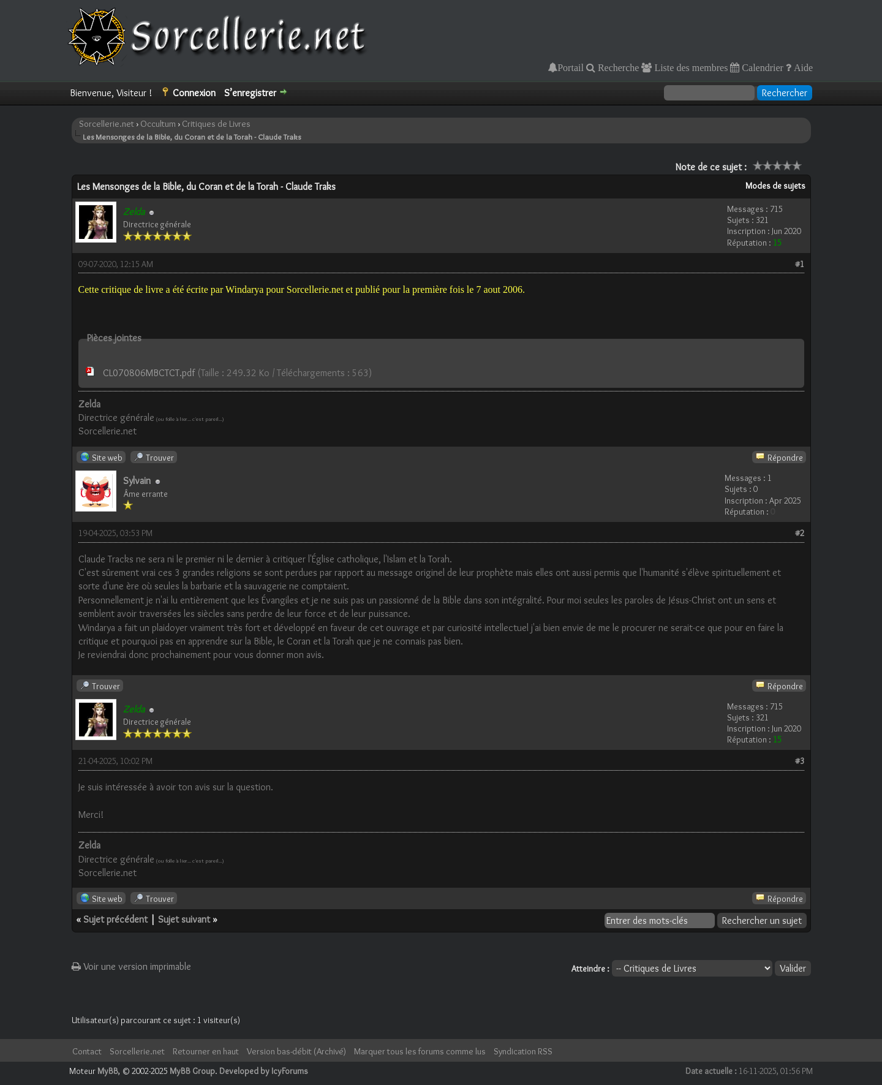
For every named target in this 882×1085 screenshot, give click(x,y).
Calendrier (761, 67)
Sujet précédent (115, 919)
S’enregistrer (250, 93)
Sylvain (137, 480)
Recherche (617, 67)
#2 (799, 533)
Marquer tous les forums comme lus (420, 1051)
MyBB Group (192, 1070)
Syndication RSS (523, 1051)
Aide (802, 67)
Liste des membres (690, 67)
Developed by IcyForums (263, 1070)
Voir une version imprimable (131, 966)
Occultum (158, 123)
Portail (570, 67)
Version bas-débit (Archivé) (296, 1051)
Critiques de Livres (216, 123)
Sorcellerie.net (106, 123)
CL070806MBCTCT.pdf (149, 373)
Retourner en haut (206, 1051)
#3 (799, 760)
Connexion (194, 93)
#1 (799, 264)
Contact (87, 1051)
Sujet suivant (184, 919)
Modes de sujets (775, 185)
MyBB (107, 1070)
